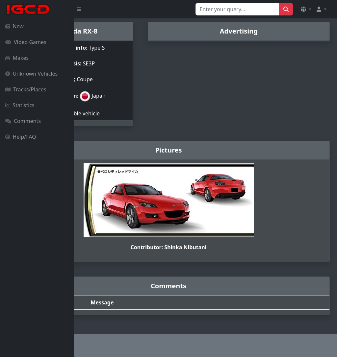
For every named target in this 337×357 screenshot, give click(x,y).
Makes (17, 57)
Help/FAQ (20, 136)
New (14, 26)
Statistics (20, 105)
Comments (23, 121)
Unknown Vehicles (31, 73)
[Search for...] (237, 9)
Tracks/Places (25, 89)
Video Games (25, 42)
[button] (306, 9)
